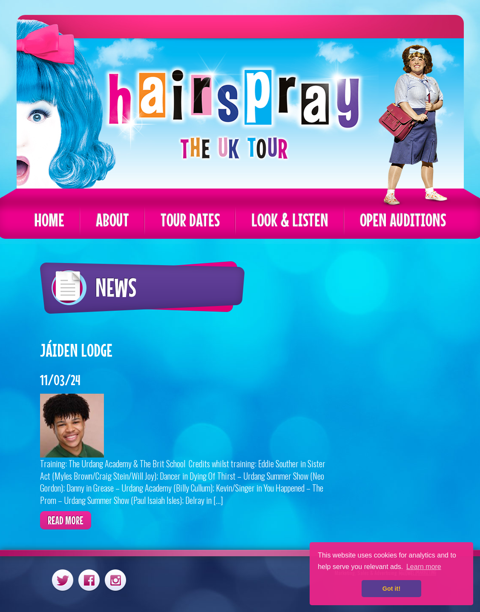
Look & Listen (289, 219)
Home (49, 219)
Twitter (62, 580)
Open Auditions (403, 219)
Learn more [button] (423, 566)
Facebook (89, 580)
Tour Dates (190, 219)
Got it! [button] (391, 588)
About (112, 219)
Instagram (115, 580)
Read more (65, 520)
